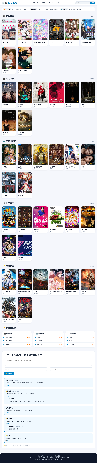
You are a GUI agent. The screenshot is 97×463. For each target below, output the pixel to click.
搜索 (93, 2)
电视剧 (44, 3)
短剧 (49, 3)
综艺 (53, 3)
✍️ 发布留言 (9, 373)
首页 (34, 3)
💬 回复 (7, 385)
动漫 (58, 3)
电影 (38, 3)
